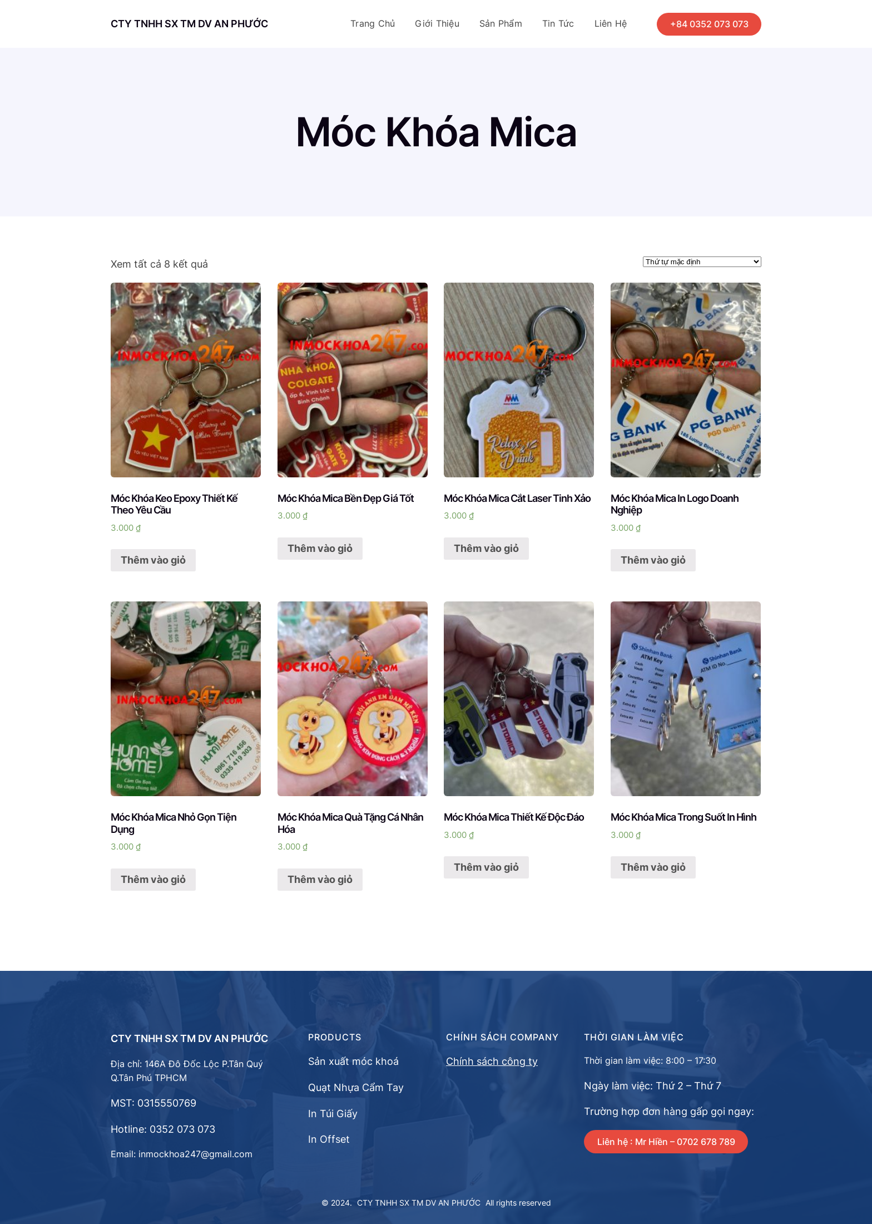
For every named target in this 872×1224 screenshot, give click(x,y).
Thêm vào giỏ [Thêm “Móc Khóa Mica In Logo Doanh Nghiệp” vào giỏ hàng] (653, 560)
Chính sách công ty (492, 1061)
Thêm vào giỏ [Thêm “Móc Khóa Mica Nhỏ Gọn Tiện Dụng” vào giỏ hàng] (153, 879)
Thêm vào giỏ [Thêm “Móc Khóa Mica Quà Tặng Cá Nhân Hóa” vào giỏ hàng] (320, 879)
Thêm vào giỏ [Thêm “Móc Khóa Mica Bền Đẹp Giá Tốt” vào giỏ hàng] (320, 548)
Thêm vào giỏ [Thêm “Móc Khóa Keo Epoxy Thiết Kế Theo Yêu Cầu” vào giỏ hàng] (153, 560)
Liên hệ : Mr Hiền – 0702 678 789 (666, 1141)
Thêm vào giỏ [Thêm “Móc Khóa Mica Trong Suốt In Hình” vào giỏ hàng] (653, 867)
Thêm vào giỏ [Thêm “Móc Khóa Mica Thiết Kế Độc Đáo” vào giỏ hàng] (486, 867)
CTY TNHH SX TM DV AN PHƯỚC (189, 23)
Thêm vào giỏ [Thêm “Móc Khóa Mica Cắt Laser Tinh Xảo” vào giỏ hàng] (486, 548)
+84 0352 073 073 (709, 23)
